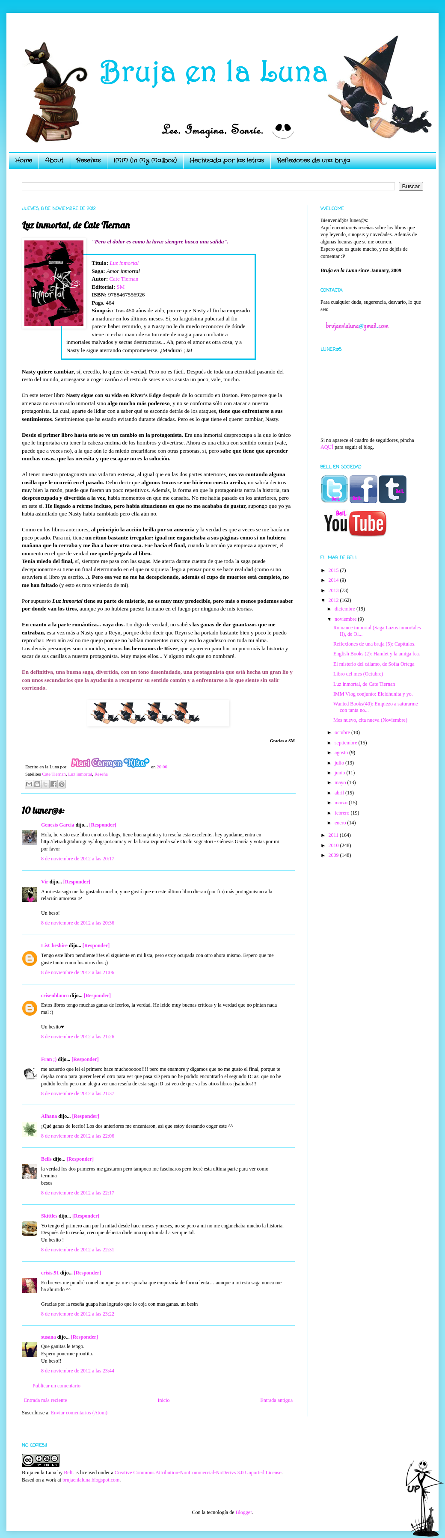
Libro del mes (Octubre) (358, 674)
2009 (334, 855)
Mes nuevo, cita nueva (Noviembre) (370, 720)
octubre (343, 732)
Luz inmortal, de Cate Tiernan (364, 684)
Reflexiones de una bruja (313, 160)
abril (340, 793)
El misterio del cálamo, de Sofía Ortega (374, 664)
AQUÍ (326, 447)
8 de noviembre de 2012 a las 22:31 (77, 1250)
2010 (334, 845)
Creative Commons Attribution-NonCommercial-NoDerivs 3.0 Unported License (198, 1473)
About (54, 160)
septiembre (347, 743)
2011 (334, 835)
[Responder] (102, 825)
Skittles (49, 1216)
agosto (342, 753)
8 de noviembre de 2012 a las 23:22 (77, 1314)
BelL (69, 1473)
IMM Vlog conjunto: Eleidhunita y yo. (373, 694)
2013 (334, 590)
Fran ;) (48, 1059)
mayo (341, 782)
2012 (334, 600)
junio (341, 773)
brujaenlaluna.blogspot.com (90, 1480)
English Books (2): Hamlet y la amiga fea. (376, 654)
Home (23, 160)
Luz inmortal (124, 263)
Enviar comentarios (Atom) (79, 1413)
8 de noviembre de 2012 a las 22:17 (77, 1193)
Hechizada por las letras (227, 160)
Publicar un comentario (56, 1386)
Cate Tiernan (124, 279)
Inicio (163, 1400)
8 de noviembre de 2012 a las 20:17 (77, 859)
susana (48, 1337)
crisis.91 (50, 1273)
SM (120, 287)
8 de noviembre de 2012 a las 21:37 (77, 1093)
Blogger (243, 1512)
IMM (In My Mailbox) (145, 160)
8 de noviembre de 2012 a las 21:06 (77, 972)
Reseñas (88, 160)
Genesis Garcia (57, 825)
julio (340, 763)
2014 (334, 580)
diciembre (345, 609)
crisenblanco (55, 996)
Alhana (49, 1116)
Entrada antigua (276, 1400)
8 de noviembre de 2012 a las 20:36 (77, 923)
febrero (343, 813)
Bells (46, 1159)
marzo (342, 803)
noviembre (346, 619)
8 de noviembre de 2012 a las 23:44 (77, 1371)
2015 (334, 570)
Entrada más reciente (45, 1400)
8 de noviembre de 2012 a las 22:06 (77, 1136)
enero (341, 823)
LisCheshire (54, 945)
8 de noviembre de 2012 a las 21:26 (77, 1037)
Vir (44, 882)
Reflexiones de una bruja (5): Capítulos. (374, 644)
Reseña (101, 773)
